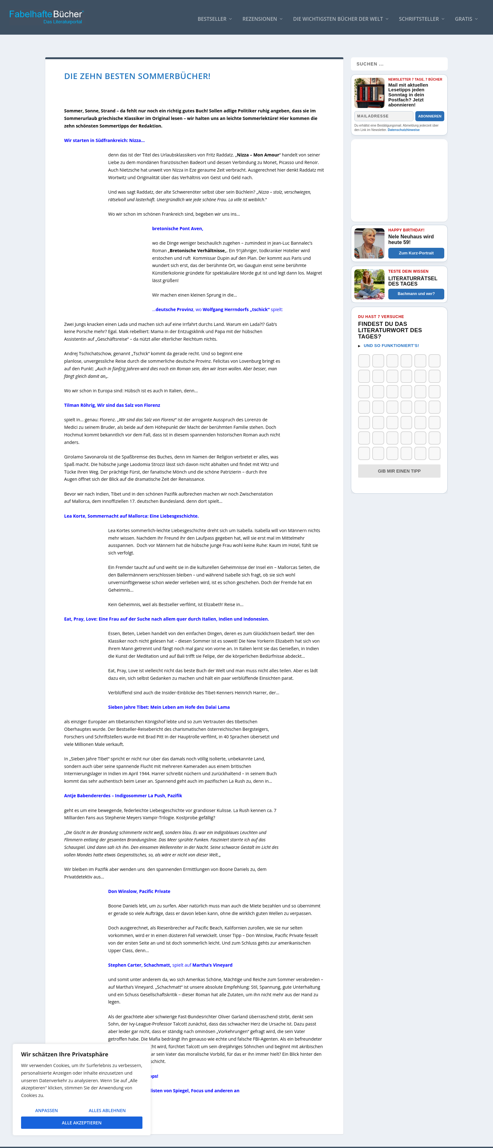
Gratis (463, 16)
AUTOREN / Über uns (285, 1141)
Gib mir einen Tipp (399, 457)
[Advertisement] (399, 165)
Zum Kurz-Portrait (416, 239)
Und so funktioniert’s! (391, 332)
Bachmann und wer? (416, 280)
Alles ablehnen (107, 1110)
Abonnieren (429, 103)
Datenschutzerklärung (425, 1141)
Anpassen (46, 1110)
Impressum (387, 1141)
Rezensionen (259, 16)
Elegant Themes (92, 1141)
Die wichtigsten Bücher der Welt (338, 16)
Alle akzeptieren (82, 1123)
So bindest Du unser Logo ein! (341, 1141)
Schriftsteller (419, 16)
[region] (82, 1089)
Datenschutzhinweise (404, 116)
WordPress (157, 1141)
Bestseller (212, 16)
